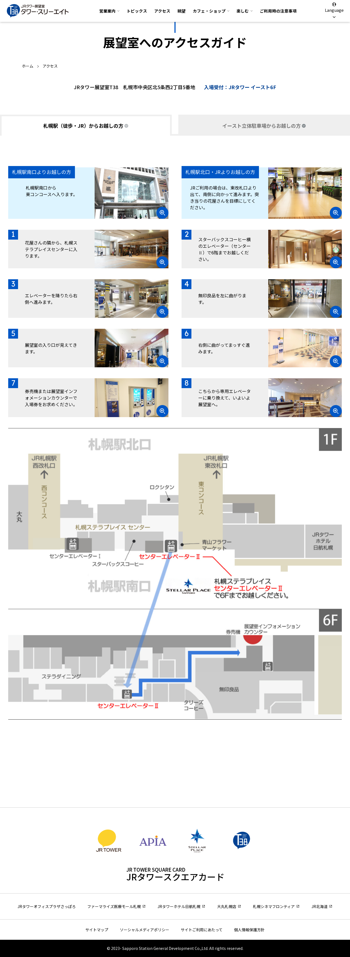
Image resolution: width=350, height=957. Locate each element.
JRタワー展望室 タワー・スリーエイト (38, 11)
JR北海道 (319, 906)
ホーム (27, 66)
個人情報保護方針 (249, 929)
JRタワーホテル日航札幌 (179, 906)
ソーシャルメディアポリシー (144, 929)
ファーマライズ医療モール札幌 (114, 906)
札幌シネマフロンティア (274, 906)
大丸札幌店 (226, 906)
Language (334, 10)
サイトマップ (96, 929)
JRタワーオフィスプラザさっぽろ (47, 906)
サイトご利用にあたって (202, 929)
